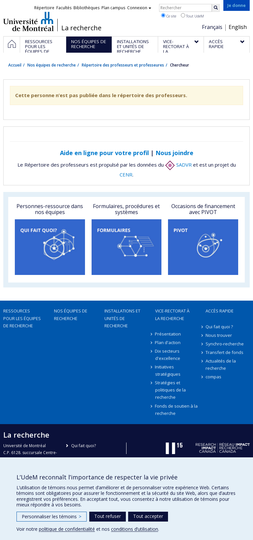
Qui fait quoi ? (219, 327)
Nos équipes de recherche (51, 65)
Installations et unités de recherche (122, 318)
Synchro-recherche (225, 344)
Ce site (168, 15)
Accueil (14, 65)
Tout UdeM (192, 15)
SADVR (178, 164)
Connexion (139, 8)
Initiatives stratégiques (168, 370)
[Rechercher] (216, 8)
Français (212, 27)
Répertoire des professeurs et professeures (123, 65)
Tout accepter (148, 516)
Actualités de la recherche (221, 364)
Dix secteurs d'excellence (167, 354)
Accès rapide (220, 311)
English (238, 27)
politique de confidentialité (67, 529)
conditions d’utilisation (134, 529)
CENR (126, 174)
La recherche (81, 28)
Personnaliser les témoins (51, 516)
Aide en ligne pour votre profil (104, 153)
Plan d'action (168, 342)
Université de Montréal (28, 21)
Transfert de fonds (224, 352)
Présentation (168, 334)
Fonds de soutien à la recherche (176, 409)
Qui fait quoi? (83, 445)
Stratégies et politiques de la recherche (170, 390)
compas (213, 377)
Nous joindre (174, 153)
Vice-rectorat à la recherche (172, 314)
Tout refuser (107, 516)
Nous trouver (219, 335)
